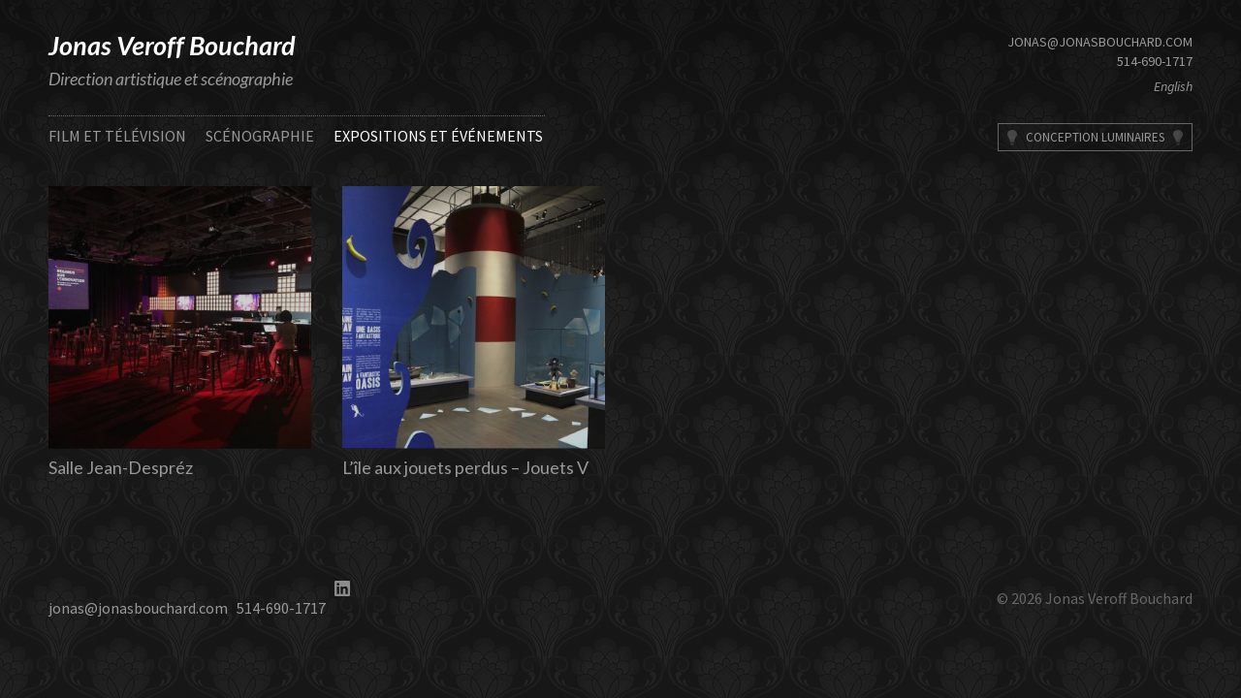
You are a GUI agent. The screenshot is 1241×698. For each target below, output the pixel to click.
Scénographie (260, 135)
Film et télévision (117, 135)
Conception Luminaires (1095, 137)
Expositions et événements (438, 135)
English (1173, 86)
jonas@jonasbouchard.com (1100, 41)
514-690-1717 (1155, 61)
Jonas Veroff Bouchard (172, 45)
